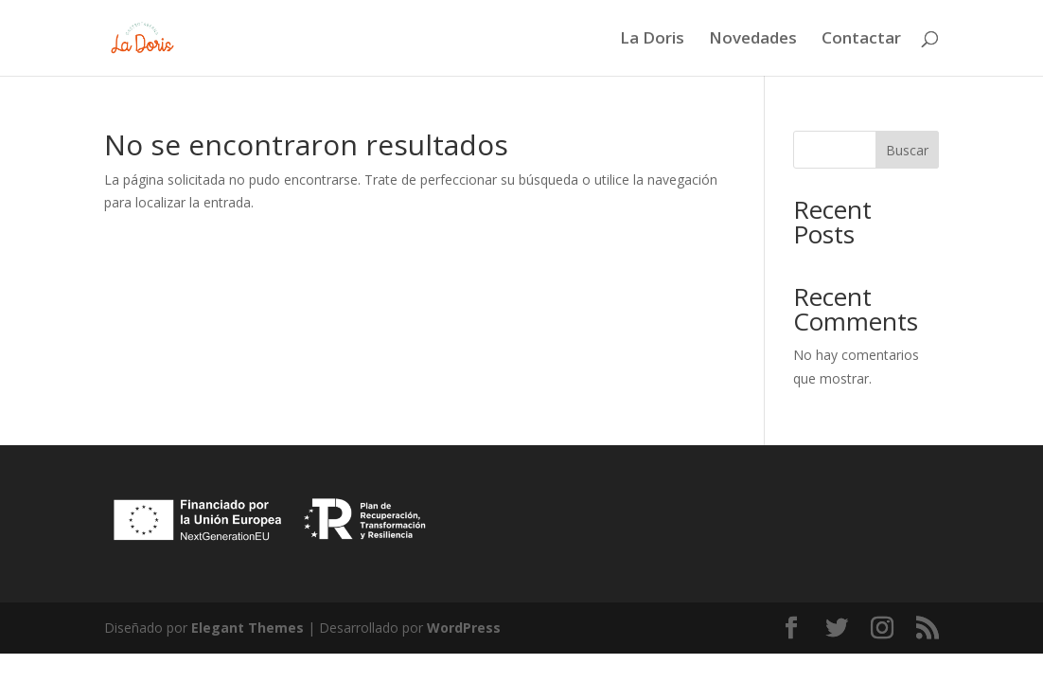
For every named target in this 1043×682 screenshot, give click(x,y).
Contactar (861, 39)
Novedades (753, 39)
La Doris (652, 39)
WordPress (464, 628)
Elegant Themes (247, 628)
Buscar (907, 150)
